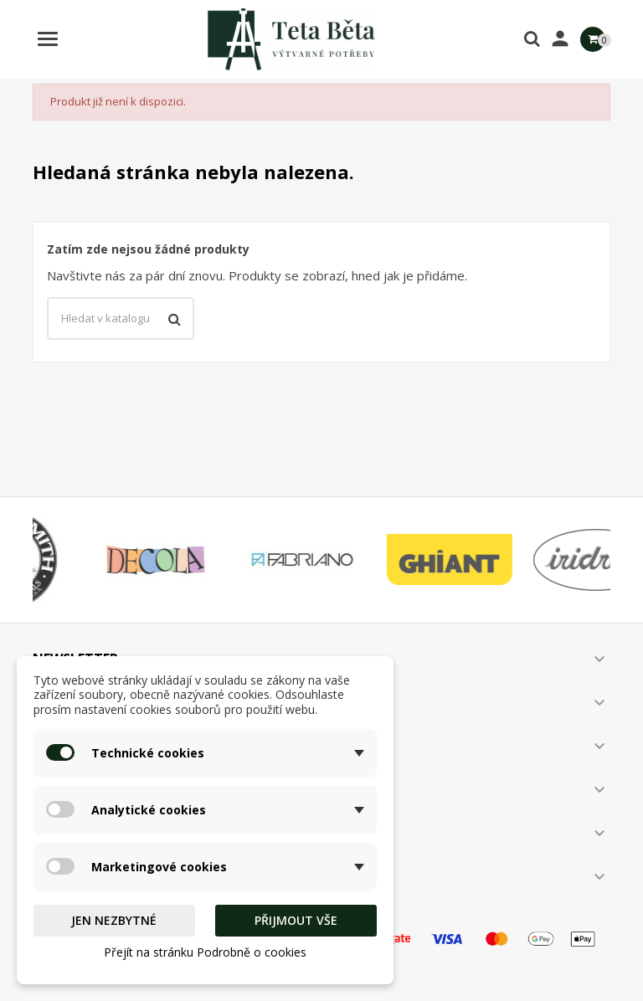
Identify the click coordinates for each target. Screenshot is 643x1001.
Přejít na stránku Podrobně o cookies (205, 952)
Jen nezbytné (114, 920)
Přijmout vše (296, 920)
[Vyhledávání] (120, 319)
